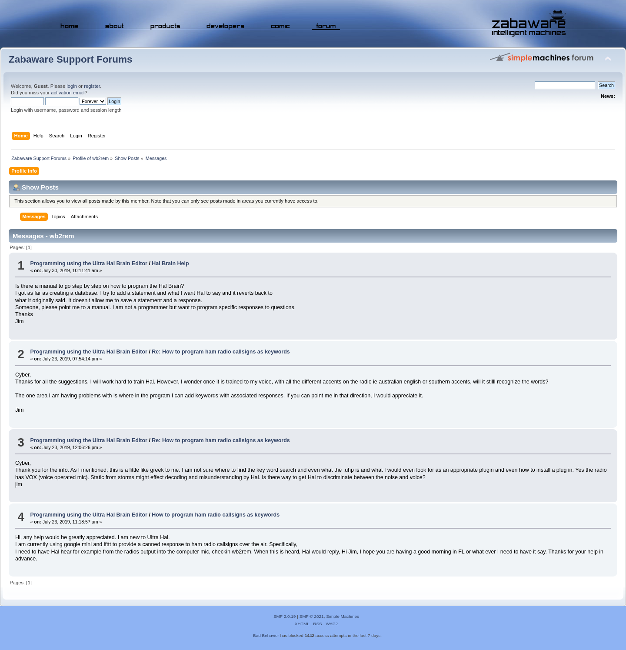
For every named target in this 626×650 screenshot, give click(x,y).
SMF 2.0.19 (284, 616)
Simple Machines (342, 616)
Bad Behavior (266, 635)
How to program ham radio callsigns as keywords (216, 515)
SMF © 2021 (312, 616)
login (72, 86)
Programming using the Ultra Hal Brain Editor (88, 263)
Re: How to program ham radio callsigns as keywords (221, 352)
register (92, 86)
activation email (67, 92)
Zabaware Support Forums (70, 59)
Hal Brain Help (170, 263)
